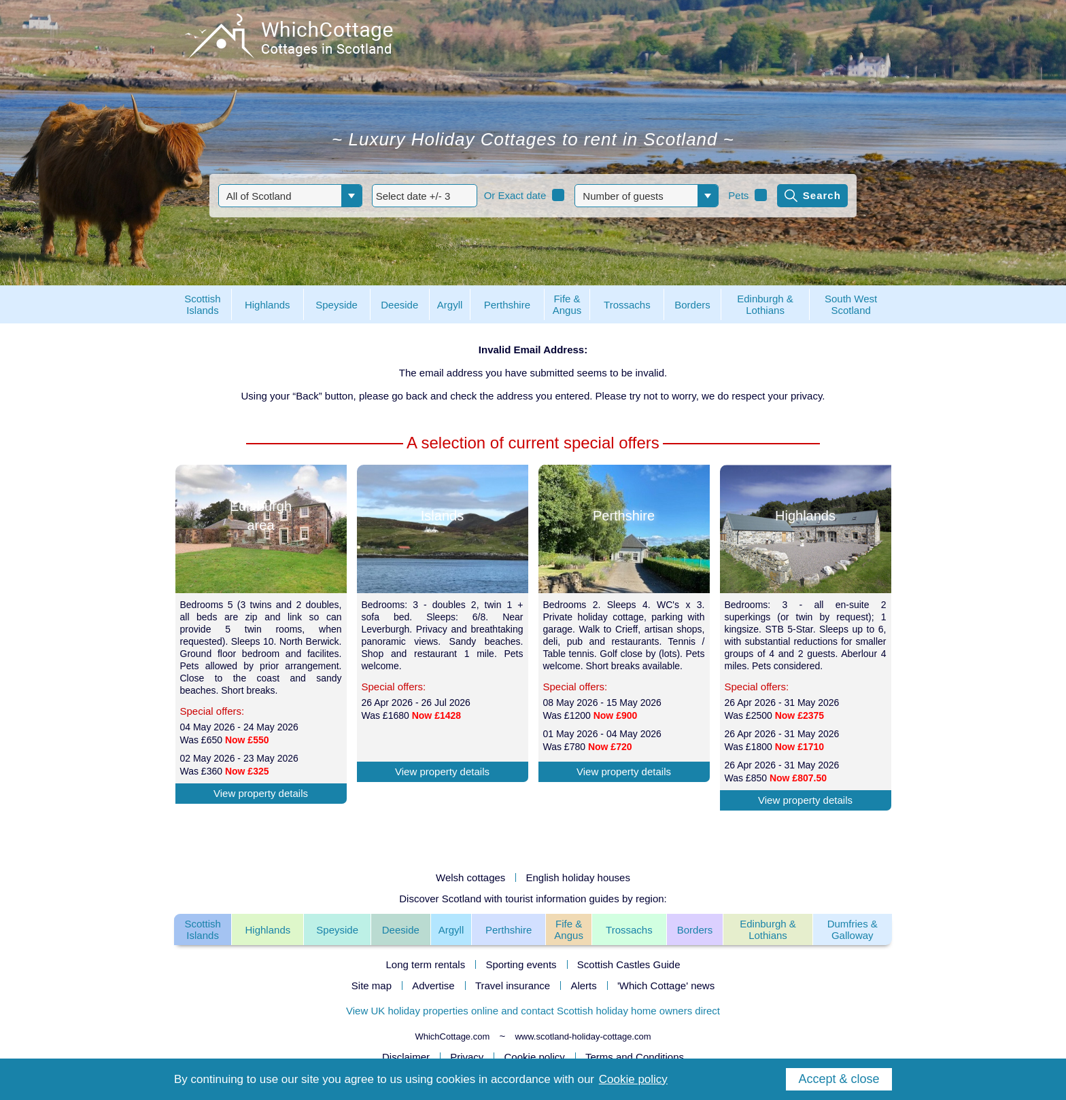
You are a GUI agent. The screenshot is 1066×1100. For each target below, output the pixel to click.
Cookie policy (534, 1057)
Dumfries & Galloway (852, 929)
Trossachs (629, 930)
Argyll (451, 930)
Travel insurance (512, 985)
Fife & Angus (568, 929)
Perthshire (508, 930)
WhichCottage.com (452, 1036)
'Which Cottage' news (666, 985)
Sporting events (520, 964)
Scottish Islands (202, 929)
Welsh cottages (470, 877)
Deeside (400, 930)
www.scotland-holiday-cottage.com (583, 1036)
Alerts (583, 985)
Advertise (433, 985)
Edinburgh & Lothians (768, 929)
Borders (695, 930)
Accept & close (838, 1079)
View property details (260, 793)
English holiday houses (578, 877)
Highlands (268, 930)
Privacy (466, 1057)
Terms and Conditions (634, 1057)
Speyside (337, 930)
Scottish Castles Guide (629, 964)
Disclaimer (406, 1057)
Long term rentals (425, 964)
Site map (371, 985)
